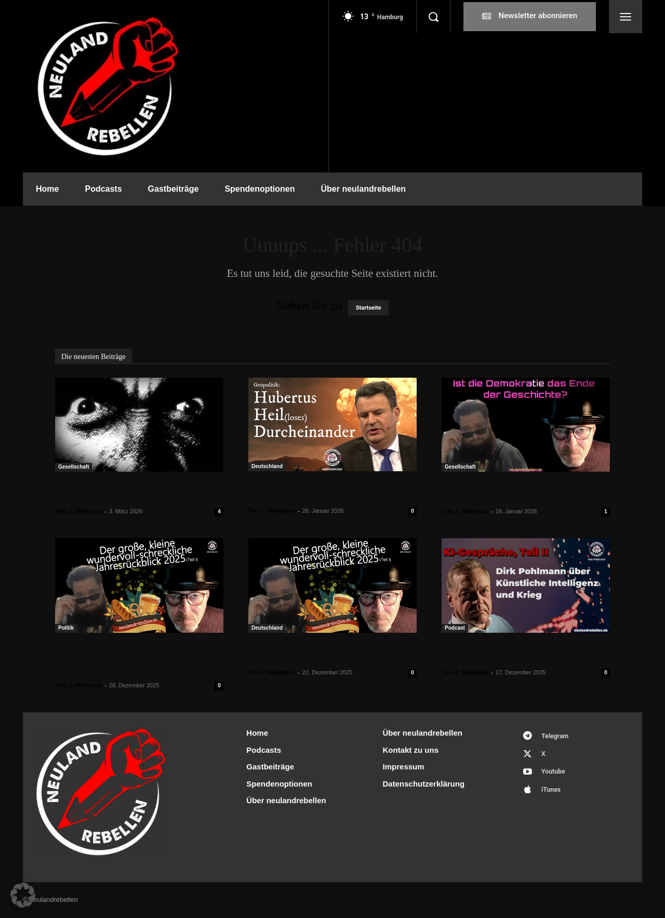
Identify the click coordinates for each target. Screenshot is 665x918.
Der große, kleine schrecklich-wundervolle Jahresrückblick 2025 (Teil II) (130, 659)
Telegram (557, 737)
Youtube (555, 775)
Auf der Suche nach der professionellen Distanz (106, 491)
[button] (433, 16)
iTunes (553, 795)
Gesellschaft (73, 467)
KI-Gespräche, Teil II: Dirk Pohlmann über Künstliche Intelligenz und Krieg (524, 652)
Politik (66, 628)
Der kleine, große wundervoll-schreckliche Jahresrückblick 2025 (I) (330, 652)
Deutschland (267, 466)
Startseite (368, 307)
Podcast (455, 628)
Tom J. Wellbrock (78, 511)
